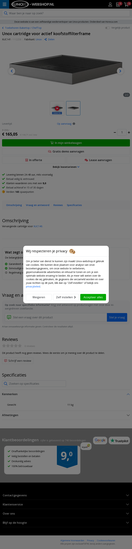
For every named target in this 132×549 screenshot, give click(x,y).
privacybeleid (33, 286)
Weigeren (38, 297)
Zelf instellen (66, 297)
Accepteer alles (93, 297)
